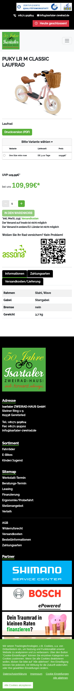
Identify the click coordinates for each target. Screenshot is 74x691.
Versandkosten (29, 218)
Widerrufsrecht (12, 528)
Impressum (36, 673)
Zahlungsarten (40, 273)
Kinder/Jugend (12, 460)
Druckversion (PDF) (17, 132)
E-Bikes (7, 455)
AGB (5, 523)
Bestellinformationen (16, 539)
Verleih (7, 511)
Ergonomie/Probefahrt (17, 500)
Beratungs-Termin (14, 483)
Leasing (7, 489)
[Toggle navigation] (67, 40)
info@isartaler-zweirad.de (54, 15)
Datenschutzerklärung (15, 673)
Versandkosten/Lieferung (22, 281)
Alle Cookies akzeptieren (17, 685)
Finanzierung (11, 494)
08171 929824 (26, 15)
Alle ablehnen (60, 677)
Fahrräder (8, 449)
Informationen (14, 273)
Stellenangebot (12, 506)
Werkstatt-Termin (14, 477)
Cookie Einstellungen (57, 673)
